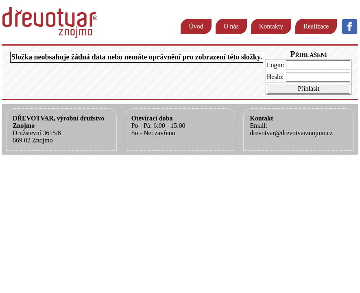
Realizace (316, 26)
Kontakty (271, 26)
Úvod (196, 26)
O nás (231, 26)
